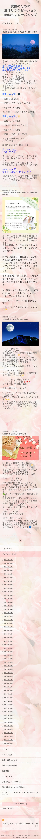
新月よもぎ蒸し (8, 808)
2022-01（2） (8, 733)
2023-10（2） (8, 662)
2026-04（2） (8, 560)
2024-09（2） (8, 627)
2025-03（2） (8, 606)
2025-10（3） (8, 581)
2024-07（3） (8, 634)
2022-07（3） (8, 715)
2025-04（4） (8, 602)
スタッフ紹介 (7, 755)
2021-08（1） (8, 743)
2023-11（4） (8, 659)
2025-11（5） (8, 577)
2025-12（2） (8, 574)
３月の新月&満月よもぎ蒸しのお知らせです (19, 32)
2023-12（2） (8, 655)
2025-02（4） (8, 609)
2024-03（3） (8, 644)
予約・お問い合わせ (9, 765)
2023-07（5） (8, 673)
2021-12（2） (8, 736)
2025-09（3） (8, 584)
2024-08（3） (8, 630)
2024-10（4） (8, 623)
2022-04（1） (8, 726)
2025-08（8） (8, 588)
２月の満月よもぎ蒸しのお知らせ (15, 319)
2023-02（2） (8, 690)
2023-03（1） (8, 687)
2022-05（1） (8, 722)
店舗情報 (5, 771)
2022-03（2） (8, 729)
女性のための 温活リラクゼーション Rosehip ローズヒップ (20, 10)
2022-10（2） (8, 704)
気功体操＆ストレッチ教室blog (14, 787)
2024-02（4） (8, 648)
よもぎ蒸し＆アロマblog (11, 782)
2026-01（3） (8, 570)
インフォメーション (9, 554)
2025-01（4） (8, 613)
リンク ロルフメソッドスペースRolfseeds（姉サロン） (20, 793)
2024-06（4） (8, 637)
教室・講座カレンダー (10, 760)
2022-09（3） (8, 708)
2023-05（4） (8, 680)
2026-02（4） (8, 567)
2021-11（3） (8, 740)
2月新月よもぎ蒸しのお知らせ (14, 434)
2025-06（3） (8, 595)
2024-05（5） (8, 641)
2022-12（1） (8, 697)
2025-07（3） (8, 591)
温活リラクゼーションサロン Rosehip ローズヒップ (22, 835)
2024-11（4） (8, 620)
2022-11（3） (8, 701)
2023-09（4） (8, 666)
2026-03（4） (8, 563)
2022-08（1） (8, 711)
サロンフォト (7, 776)
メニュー (5, 749)
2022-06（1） (8, 719)
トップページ (7, 549)
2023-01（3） (8, 694)
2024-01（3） (8, 651)
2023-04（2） (8, 683)
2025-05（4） (8, 599)
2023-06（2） (8, 676)
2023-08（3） (8, 669)
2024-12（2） (8, 616)
